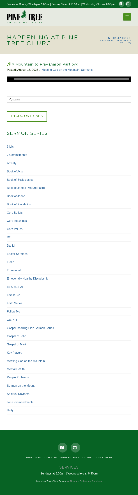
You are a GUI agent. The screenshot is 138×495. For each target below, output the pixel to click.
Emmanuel (13, 270)
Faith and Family (70, 457)
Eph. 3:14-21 (15, 286)
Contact (89, 457)
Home (29, 457)
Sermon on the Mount (20, 385)
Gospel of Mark (16, 344)
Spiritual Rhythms (18, 393)
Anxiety (11, 163)
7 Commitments (17, 154)
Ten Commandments (20, 402)
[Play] (9, 79)
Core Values (14, 229)
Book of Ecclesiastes (20, 179)
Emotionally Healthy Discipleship (27, 278)
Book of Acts (15, 171)
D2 (8, 237)
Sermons (87, 69)
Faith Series (14, 303)
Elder (10, 262)
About (39, 457)
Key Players (14, 352)
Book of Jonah (16, 196)
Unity (10, 410)
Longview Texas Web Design (51, 481)
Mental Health (16, 369)
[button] (127, 17)
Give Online (105, 457)
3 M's (10, 146)
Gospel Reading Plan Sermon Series (30, 328)
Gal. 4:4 (12, 319)
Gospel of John (16, 336)
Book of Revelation (19, 204)
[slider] (71, 79)
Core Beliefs (14, 212)
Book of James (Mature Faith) (26, 187)
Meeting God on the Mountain (61, 69)
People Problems (18, 377)
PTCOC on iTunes (27, 116)
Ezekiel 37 (13, 294)
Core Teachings (17, 220)
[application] (69, 79)
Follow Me (13, 311)
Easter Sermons (17, 253)
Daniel (11, 245)
